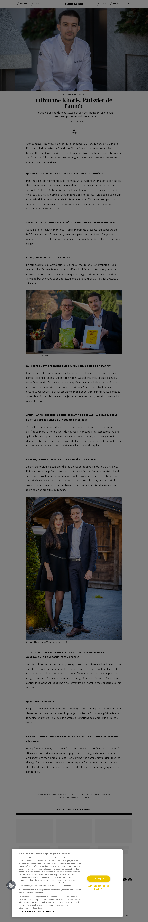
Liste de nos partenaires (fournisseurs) (36, 911)
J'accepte (98, 879)
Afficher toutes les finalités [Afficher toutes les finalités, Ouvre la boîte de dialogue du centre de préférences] (98, 888)
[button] (11, 885)
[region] (67, 883)
